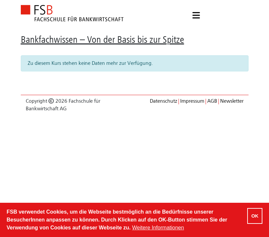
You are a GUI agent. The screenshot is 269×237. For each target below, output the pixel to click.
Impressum (192, 101)
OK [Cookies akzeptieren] (254, 216)
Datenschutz (163, 101)
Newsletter (232, 101)
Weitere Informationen (158, 227)
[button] (196, 16)
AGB (212, 101)
